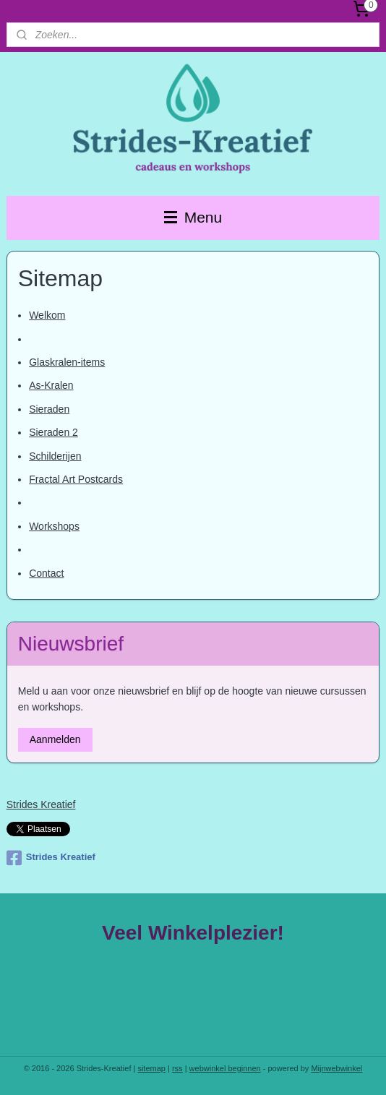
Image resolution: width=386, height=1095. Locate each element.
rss (177, 1068)
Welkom (47, 316)
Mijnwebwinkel (336, 1068)
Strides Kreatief (41, 804)
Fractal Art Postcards (76, 479)
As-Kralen (51, 386)
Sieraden (49, 409)
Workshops (54, 526)
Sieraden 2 (53, 433)
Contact (46, 573)
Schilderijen (55, 456)
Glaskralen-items (67, 363)
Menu (193, 217)
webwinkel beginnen (225, 1068)
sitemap (151, 1068)
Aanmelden (55, 739)
